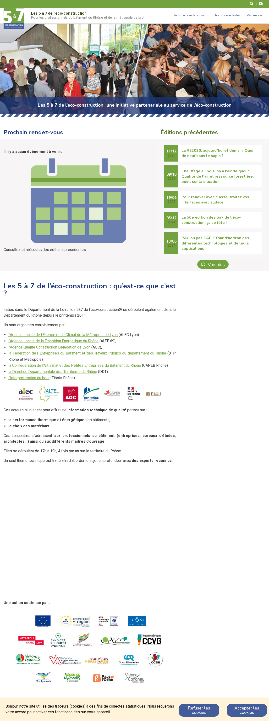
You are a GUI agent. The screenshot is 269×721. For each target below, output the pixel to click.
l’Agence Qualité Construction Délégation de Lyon (49, 347)
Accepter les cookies (246, 710)
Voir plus (213, 264)
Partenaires (255, 15)
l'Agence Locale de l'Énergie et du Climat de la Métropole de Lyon (63, 334)
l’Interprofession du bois (28, 378)
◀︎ (7, 69)
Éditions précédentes (225, 15)
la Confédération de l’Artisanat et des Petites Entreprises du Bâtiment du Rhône (74, 365)
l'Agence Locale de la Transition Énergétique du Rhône (53, 341)
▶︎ (265, 69)
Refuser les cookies (199, 710)
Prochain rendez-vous (189, 15)
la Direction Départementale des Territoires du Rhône (52, 371)
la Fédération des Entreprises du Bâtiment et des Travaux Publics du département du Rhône (87, 353)
